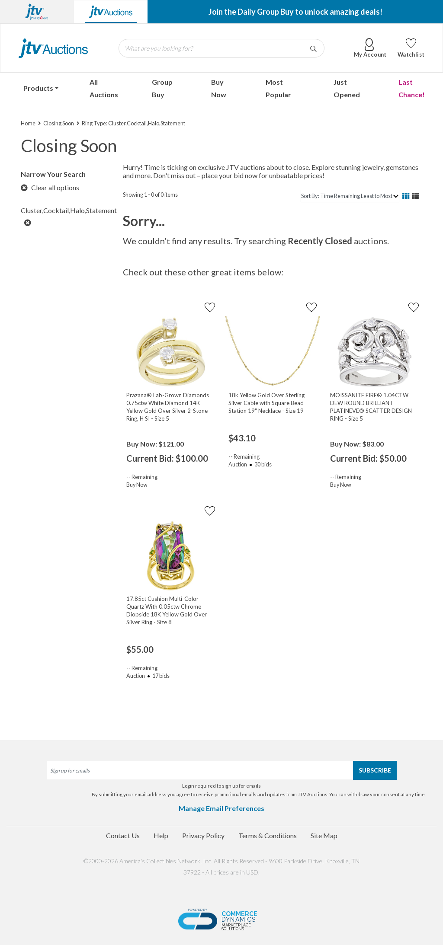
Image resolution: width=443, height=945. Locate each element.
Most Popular (278, 88)
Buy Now (218, 88)
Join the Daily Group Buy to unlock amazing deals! (295, 11)
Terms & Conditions (267, 835)
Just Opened (347, 88)
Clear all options (50, 187)
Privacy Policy (203, 835)
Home (28, 123)
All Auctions (104, 88)
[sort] (350, 196)
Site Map (324, 835)
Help (161, 835)
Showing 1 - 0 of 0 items (150, 194)
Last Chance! (411, 88)
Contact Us (123, 835)
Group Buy (162, 88)
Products (38, 88)
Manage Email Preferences (221, 808)
